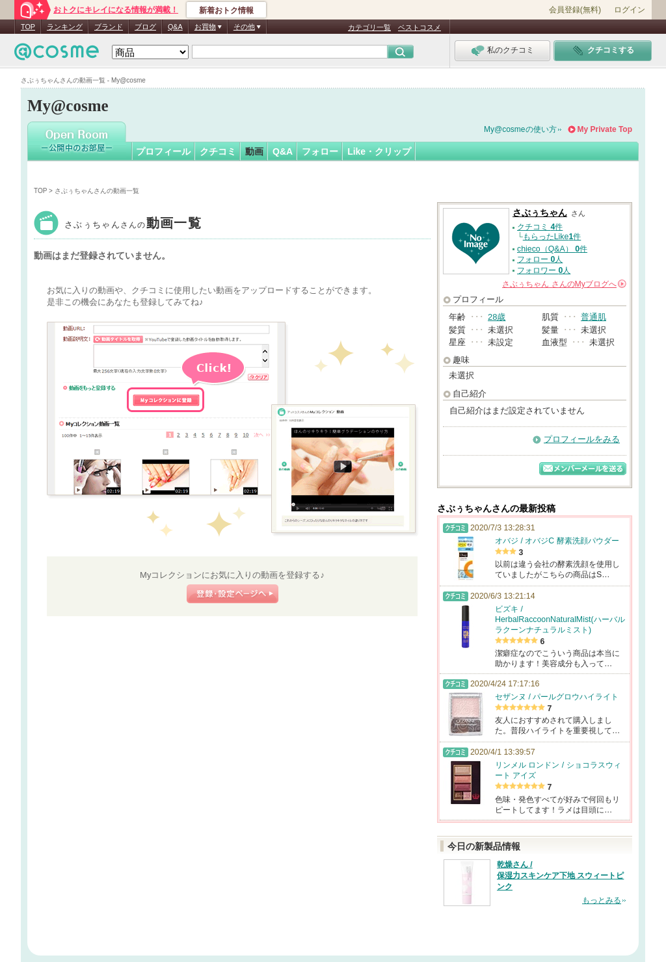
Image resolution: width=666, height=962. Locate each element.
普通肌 (593, 317)
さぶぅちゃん (133, 224)
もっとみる (601, 900)
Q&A (175, 27)
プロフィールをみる (582, 439)
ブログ (145, 27)
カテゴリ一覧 (369, 27)
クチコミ (218, 151)
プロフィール (163, 151)
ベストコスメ (419, 27)
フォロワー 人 (543, 270)
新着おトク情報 (226, 10)
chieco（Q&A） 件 (552, 249)
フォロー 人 (540, 259)
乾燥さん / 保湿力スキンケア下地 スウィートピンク (560, 875)
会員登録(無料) (575, 9)
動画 (254, 151)
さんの (564, 284)
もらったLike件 (552, 236)
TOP (28, 27)
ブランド (108, 27)
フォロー (320, 151)
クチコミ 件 (540, 226)
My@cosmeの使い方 (520, 129)
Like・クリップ (379, 151)
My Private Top (605, 129)
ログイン (629, 9)
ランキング (65, 27)
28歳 (496, 317)
